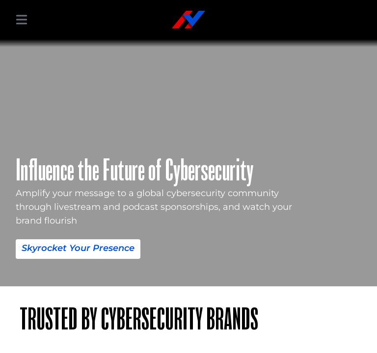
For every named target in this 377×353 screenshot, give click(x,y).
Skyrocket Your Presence (78, 248)
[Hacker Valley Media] (188, 19)
